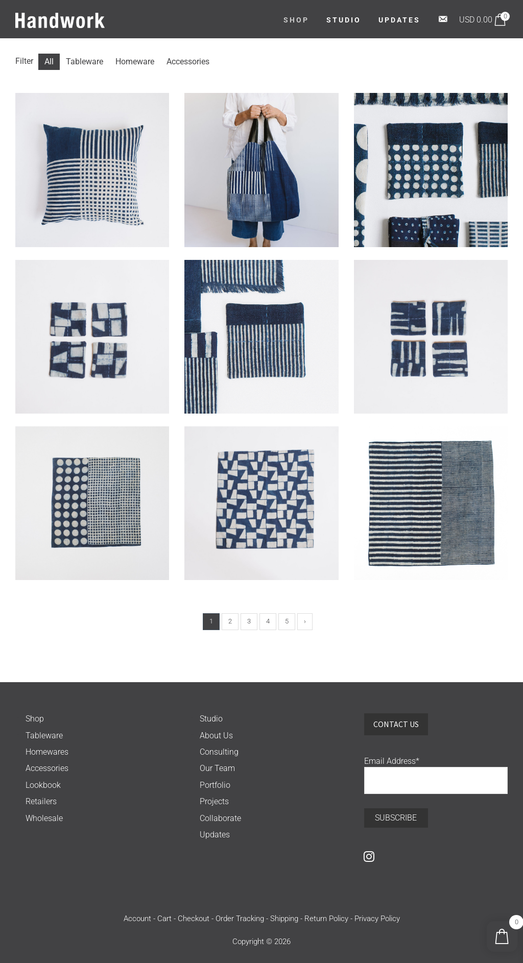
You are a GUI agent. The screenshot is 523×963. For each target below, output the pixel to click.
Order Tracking (240, 918)
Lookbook (43, 785)
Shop (35, 719)
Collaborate (220, 818)
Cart (164, 918)
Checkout (193, 918)
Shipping (284, 918)
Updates (215, 834)
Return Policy (326, 918)
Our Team (217, 768)
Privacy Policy (377, 918)
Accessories (47, 768)
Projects (214, 801)
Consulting (219, 752)
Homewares (47, 752)
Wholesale (44, 818)
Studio (211, 719)
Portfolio (215, 785)
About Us (216, 735)
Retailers (41, 801)
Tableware (44, 735)
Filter (24, 61)
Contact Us (396, 724)
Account (137, 918)
